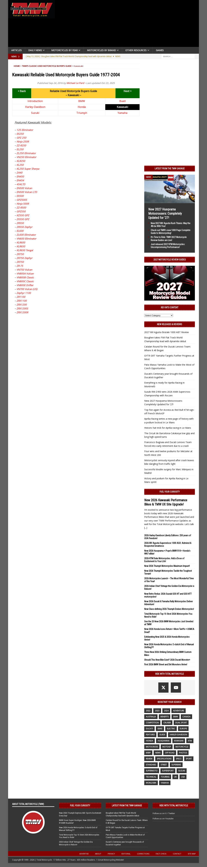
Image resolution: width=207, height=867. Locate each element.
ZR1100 (20, 296)
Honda (82, 107)
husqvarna (163, 740)
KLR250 (20, 161)
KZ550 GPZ (22, 215)
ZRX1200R (22, 312)
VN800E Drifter (24, 285)
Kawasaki (178, 740)
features (150, 734)
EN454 (20, 180)
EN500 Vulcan (24, 188)
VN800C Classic (25, 281)
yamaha (165, 782)
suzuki (181, 770)
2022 (148, 710)
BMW (81, 101)
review (149, 758)
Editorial (126, 853)
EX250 (20, 133)
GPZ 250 (21, 137)
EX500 (20, 196)
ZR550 (20, 223)
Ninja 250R (22, 141)
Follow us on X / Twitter (164, 813)
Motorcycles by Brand (101, 50)
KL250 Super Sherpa (27, 168)
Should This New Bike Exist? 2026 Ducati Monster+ (167, 659)
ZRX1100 (21, 300)
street (164, 764)
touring (165, 776)
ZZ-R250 (21, 145)
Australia (151, 716)
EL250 (19, 149)
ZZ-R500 (21, 207)
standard (151, 764)
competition (152, 722)
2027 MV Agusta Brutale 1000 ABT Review (166, 332)
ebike (160, 728)
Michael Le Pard (75, 83)
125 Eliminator (24, 130)
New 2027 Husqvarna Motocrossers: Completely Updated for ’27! (165, 213)
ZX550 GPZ (22, 219)
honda (149, 740)
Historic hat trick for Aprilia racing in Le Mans (167, 427)
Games (160, 50)
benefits (164, 716)
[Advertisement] (128, 24)
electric (171, 728)
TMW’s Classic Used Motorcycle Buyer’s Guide (46, 66)
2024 (166, 710)
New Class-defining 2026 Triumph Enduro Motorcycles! (169, 609)
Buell (122, 101)
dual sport (181, 722)
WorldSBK (151, 782)
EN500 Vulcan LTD (26, 192)
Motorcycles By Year (64, 50)
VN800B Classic (25, 277)
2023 (157, 710)
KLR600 (20, 242)
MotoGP (166, 746)
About (98, 853)
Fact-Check (161, 853)
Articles (16, 50)
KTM (190, 740)
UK (175, 776)
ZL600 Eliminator (26, 234)
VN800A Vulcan (25, 273)
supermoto (152, 770)
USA (183, 776)
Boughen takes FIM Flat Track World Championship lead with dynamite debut (122, 814)
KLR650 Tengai (24, 250)
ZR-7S (19, 265)
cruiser (167, 722)
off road (169, 752)
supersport (168, 770)
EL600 (19, 230)
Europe (183, 728)
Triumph (81, 113)
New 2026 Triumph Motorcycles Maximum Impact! (167, 566)
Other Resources (136, 50)
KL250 (20, 164)
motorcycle (181, 746)
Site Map (192, 853)
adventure (178, 710)
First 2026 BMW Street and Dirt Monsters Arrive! (165, 664)
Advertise (84, 853)
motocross (152, 746)
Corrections (143, 853)
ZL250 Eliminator (26, 153)
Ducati (149, 728)
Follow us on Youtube (163, 818)
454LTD (20, 184)
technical (151, 776)
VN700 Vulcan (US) (26, 289)
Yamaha (122, 113)
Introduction (35, 101)
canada (186, 716)
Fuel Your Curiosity (170, 491)
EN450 (20, 176)
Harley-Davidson (35, 107)
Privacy (111, 853)
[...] (145, 527)
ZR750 (20, 254)
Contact (177, 853)
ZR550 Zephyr (24, 227)
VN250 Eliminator (26, 157)
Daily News (35, 50)
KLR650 (20, 246)
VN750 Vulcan (24, 269)
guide (162, 734)
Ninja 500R (22, 203)
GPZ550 (21, 211)
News (157, 752)
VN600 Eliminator (26, 238)
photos (183, 752)
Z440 (19, 172)
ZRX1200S (22, 308)
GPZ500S (21, 199)
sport (189, 758)
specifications (164, 758)
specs (178, 758)
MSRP (148, 752)
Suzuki (35, 113)
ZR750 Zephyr (24, 258)
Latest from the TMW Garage (170, 168)
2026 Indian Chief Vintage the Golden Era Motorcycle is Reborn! (76, 843)
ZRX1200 (21, 304)
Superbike (176, 764)
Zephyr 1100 (23, 293)
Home (17, 66)
